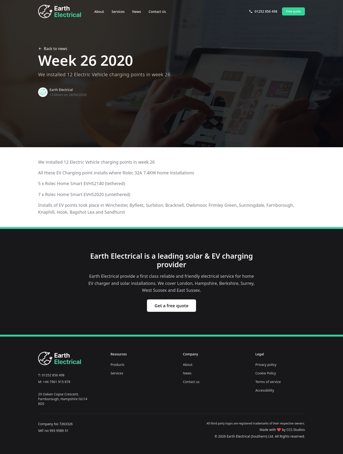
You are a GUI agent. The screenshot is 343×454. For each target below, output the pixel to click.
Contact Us (157, 11)
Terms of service (268, 381)
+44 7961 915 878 (56, 381)
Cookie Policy (265, 373)
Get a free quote (171, 305)
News (136, 11)
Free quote (293, 11)
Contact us (191, 381)
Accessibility (264, 390)
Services (118, 11)
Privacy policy (266, 364)
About (99, 11)
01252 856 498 (263, 11)
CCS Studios (295, 429)
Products (117, 364)
